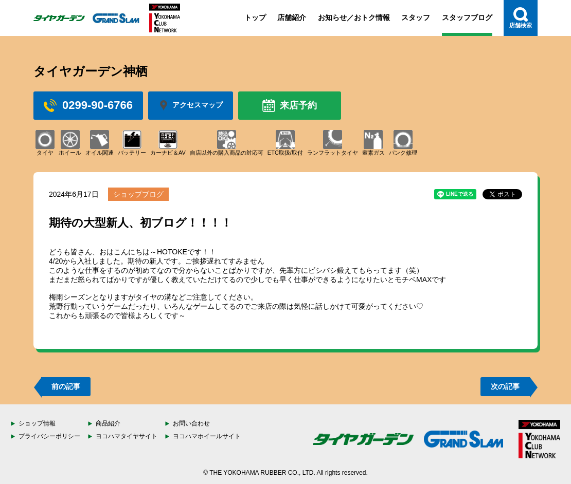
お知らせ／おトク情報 (354, 17)
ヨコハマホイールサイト (207, 436)
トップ (255, 17)
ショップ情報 (37, 423)
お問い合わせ (191, 423)
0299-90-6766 (88, 105)
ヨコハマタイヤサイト (126, 436)
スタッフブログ (467, 17)
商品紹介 (108, 423)
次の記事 (505, 386)
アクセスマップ (190, 105)
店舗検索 (520, 17)
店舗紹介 (291, 17)
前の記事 (65, 386)
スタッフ (415, 17)
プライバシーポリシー (49, 436)
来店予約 (289, 105)
